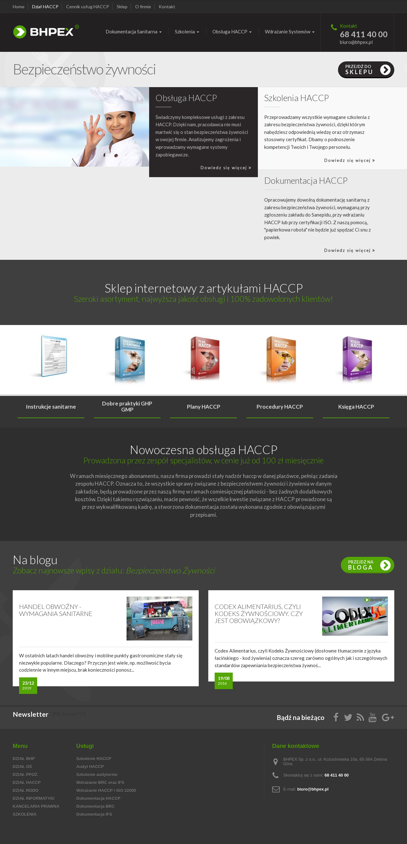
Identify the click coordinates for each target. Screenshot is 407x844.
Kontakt (167, 6)
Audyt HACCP (90, 766)
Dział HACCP (45, 6)
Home (18, 6)
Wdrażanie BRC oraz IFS (100, 782)
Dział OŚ (22, 766)
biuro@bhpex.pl (356, 42)
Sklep (122, 6)
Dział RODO (25, 790)
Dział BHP (24, 758)
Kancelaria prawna (36, 806)
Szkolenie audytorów (96, 774)
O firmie (143, 6)
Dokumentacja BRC (95, 806)
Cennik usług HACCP (87, 6)
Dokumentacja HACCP (98, 798)
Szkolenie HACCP (93, 758)
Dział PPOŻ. (25, 774)
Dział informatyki (33, 798)
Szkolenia (25, 814)
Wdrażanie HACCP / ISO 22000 (106, 790)
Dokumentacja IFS (94, 814)
